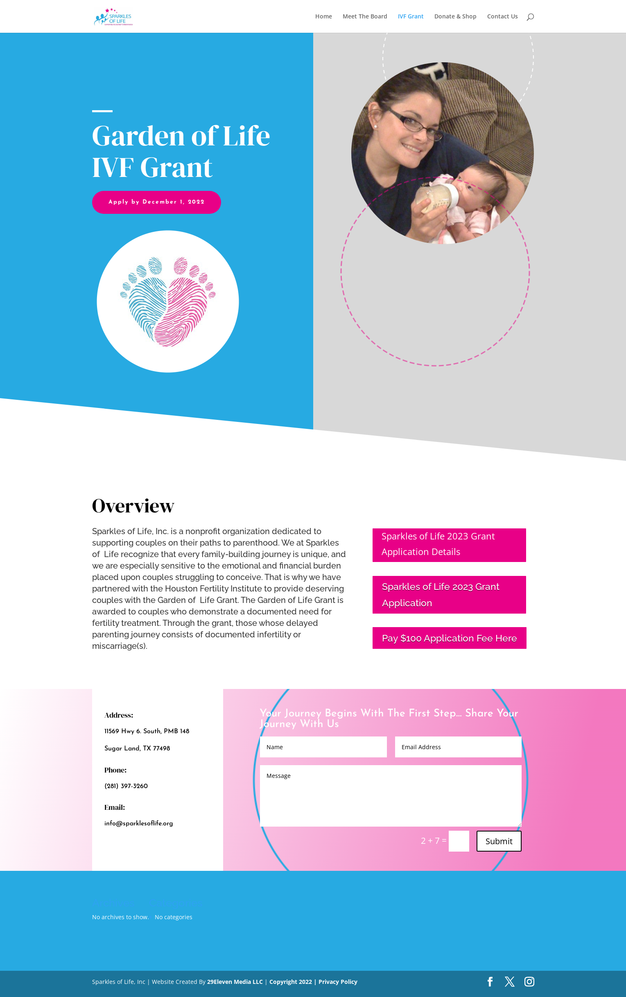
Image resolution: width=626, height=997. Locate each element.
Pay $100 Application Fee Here (449, 638)
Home (323, 17)
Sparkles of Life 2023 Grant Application (440, 594)
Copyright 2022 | (294, 982)
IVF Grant (411, 17)
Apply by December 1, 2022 (156, 202)
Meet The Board (365, 17)
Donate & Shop (455, 17)
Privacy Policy (338, 982)
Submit (499, 841)
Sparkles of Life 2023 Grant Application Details (438, 543)
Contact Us (502, 17)
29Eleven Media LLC (235, 982)
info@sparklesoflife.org (138, 823)
